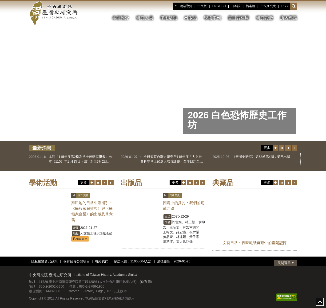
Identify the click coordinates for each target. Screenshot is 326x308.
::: (176, 6)
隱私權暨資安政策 (44, 261)
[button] (294, 6)
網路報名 (80, 239)
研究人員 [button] (144, 18)
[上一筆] (288, 148)
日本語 (235, 6)
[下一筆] (294, 148)
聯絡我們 (101, 261)
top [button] (319, 301)
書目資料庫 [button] (238, 18)
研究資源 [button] (264, 18)
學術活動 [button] (168, 18)
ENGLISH (219, 6)
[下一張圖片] (276, 99)
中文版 (202, 6)
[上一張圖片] (262, 99)
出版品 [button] (190, 18)
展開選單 (286, 263)
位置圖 (146, 282)
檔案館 (250, 6)
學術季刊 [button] (212, 18)
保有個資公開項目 (76, 261)
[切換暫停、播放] (248, 99)
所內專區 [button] (288, 18)
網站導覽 (186, 6)
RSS (284, 6)
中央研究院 (268, 6)
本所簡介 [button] (120, 18)
